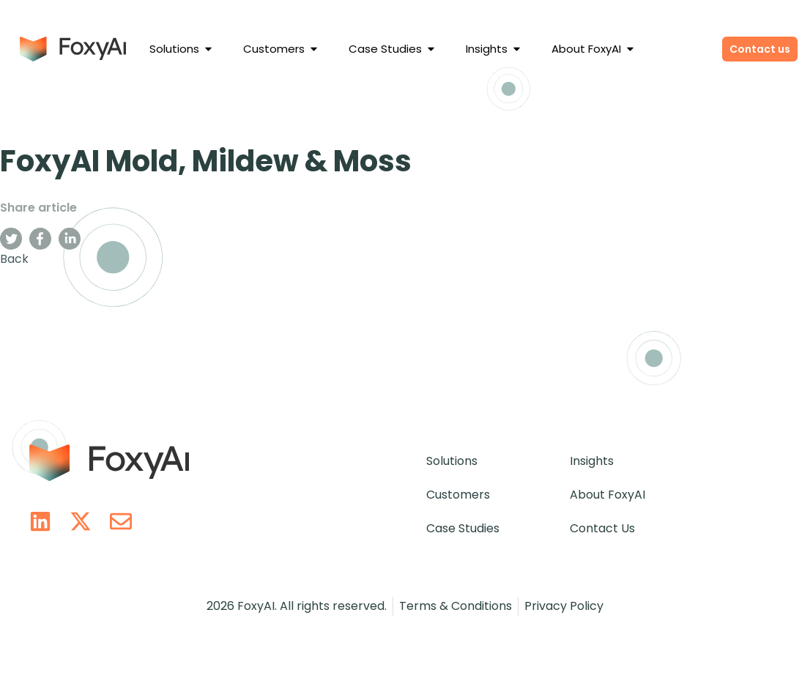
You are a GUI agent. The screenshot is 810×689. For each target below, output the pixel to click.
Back (14, 258)
